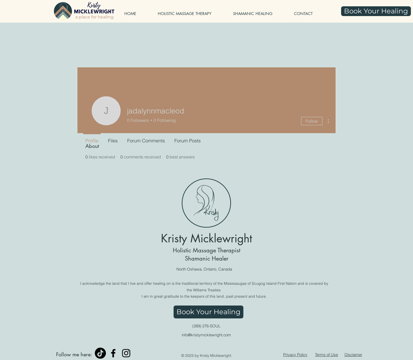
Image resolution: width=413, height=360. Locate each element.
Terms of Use (326, 354)
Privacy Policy (295, 354)
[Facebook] (113, 353)
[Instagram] (126, 353)
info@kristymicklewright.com (206, 334)
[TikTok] (100, 353)
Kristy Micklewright (206, 238)
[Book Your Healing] (376, 11)
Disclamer (353, 354)
